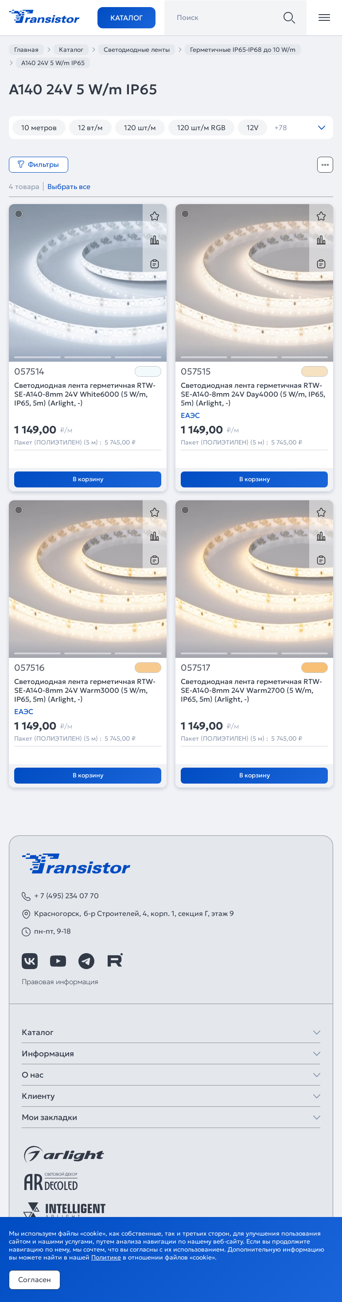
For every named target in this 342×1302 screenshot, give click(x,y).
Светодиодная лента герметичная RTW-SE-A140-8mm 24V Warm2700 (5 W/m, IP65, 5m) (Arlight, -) (251, 690)
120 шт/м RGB (201, 127)
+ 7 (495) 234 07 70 (66, 895)
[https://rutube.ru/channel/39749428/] (115, 961)
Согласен (34, 1279)
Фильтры (38, 164)
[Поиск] (289, 17)
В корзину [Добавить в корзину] (88, 479)
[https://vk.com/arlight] (30, 961)
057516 (29, 667)
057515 (196, 371)
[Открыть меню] (324, 17)
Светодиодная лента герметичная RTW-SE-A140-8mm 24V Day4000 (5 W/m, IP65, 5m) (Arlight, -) (253, 394)
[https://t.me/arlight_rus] (86, 961)
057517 (195, 667)
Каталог (126, 17)
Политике (106, 1257)
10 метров (39, 127)
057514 (29, 371)
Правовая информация (60, 981)
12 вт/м (90, 127)
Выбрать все (68, 186)
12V (252, 127)
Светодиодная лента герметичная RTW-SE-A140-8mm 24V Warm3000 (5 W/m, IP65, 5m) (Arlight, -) (84, 690)
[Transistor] (44, 15)
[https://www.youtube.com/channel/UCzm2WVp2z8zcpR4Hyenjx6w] (58, 961)
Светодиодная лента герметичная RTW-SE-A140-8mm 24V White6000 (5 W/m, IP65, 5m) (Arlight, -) (84, 394)
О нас (32, 1075)
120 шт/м (140, 127)
